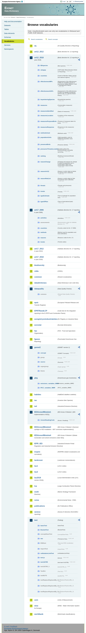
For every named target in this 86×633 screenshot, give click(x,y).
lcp (35, 486)
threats (42, 185)
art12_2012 (39, 52)
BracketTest (44, 530)
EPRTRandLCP (40, 311)
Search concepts (53, 39)
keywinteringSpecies (47, 99)
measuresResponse (47, 127)
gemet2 (37, 347)
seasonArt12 (44, 171)
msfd (36, 492)
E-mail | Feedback (10, 626)
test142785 (44, 562)
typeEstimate (44, 196)
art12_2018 (39, 58)
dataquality (39, 289)
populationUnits (45, 137)
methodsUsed (45, 133)
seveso (37, 512)
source (42, 362)
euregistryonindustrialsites (45, 319)
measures (43, 105)
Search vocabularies (37, 39)
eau (41, 538)
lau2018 (37, 478)
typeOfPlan (44, 201)
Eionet (13, 17)
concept (43, 353)
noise (36, 500)
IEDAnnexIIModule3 (42, 427)
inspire (37, 452)
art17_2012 (39, 249)
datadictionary (40, 283)
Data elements (9, 33)
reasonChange (45, 162)
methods (43, 232)
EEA (13, 1)
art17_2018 (39, 257)
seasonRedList (45, 178)
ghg (36, 378)
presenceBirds (45, 144)
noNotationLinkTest (47, 553)
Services (7, 45)
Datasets (7, 25)
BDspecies (44, 65)
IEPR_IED (38, 444)
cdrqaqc (43, 70)
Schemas (7, 37)
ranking (43, 156)
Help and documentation (13, 21)
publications (39, 506)
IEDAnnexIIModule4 (42, 435)
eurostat (37, 325)
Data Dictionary (20, 17)
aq (35, 46)
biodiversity (39, 265)
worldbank (38, 614)
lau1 (36, 466)
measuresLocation (46, 115)
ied (35, 406)
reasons (43, 238)
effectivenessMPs (46, 81)
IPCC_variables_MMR (47, 388)
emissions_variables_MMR (48, 383)
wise (36, 606)
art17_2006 (39, 210)
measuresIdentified (47, 111)
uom (36, 600)
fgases (37, 339)
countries (43, 76)
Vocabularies (9, 41)
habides (37, 394)
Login (64, 1)
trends (42, 191)
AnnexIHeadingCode (47, 420)
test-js (42, 557)
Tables (6, 29)
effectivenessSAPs (46, 91)
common (38, 277)
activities (43, 218)
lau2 (36, 472)
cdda (36, 271)
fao (35, 331)
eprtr (36, 303)
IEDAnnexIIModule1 (42, 412)
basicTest (43, 525)
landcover (38, 460)
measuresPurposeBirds (48, 121)
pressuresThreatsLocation (48, 149)
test (35, 520)
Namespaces (9, 49)
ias (35, 400)
